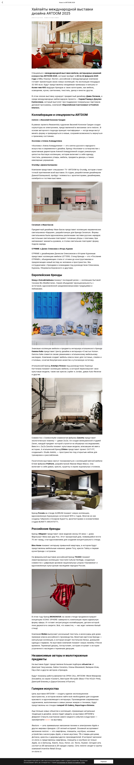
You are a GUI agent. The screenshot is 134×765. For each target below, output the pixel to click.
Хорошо (103, 761)
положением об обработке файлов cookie (71, 762)
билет (47, 721)
